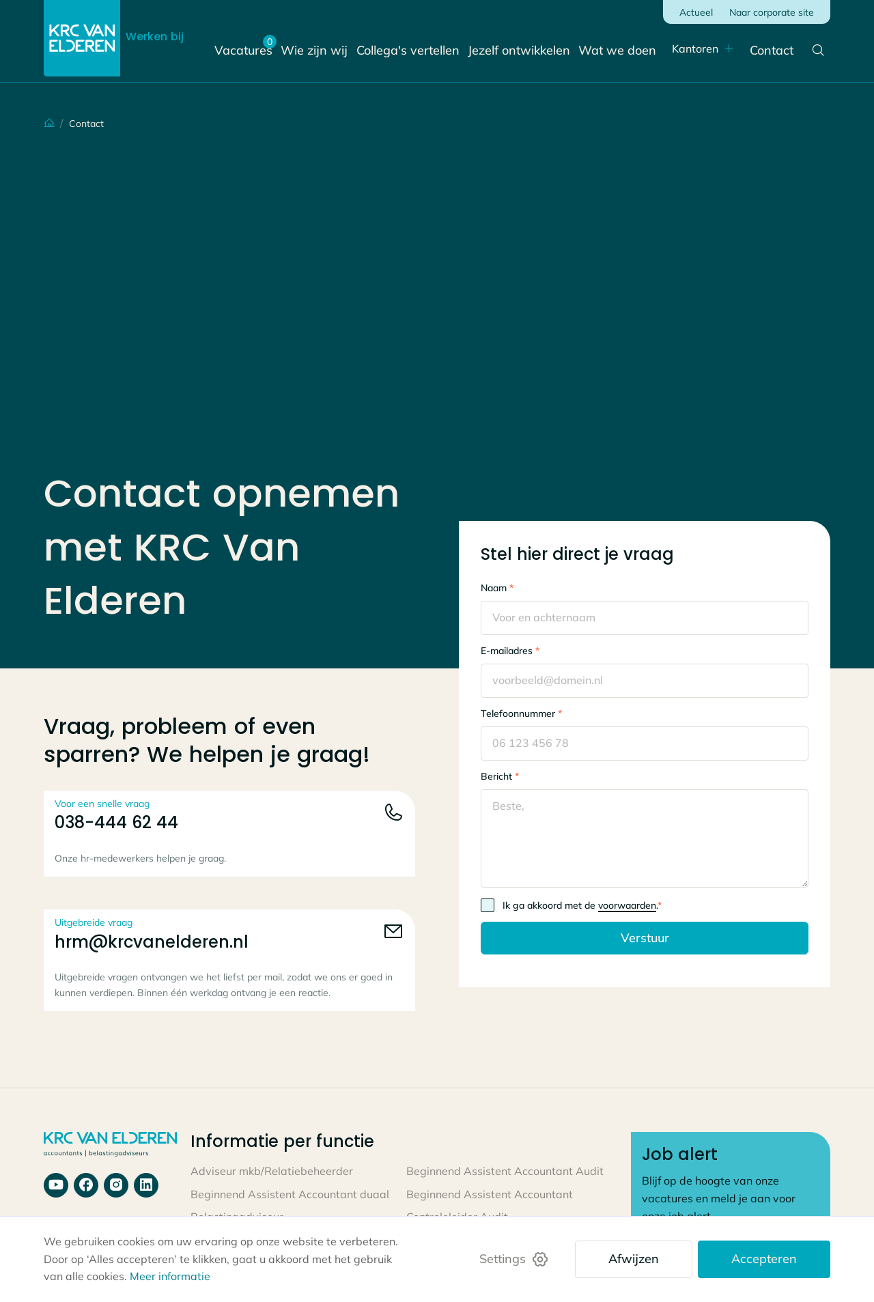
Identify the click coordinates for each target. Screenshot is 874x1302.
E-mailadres (510, 650)
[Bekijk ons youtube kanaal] (56, 1185)
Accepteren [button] (764, 1258)
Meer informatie (170, 1276)
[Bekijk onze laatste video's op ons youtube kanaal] (116, 1185)
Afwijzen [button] (633, 1258)
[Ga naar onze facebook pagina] (86, 1185)
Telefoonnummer (521, 713)
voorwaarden (627, 905)
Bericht (500, 776)
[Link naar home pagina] (110, 1145)
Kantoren (685, 48)
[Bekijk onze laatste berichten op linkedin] (146, 1185)
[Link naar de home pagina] (82, 38)
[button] (693, 49)
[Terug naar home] (34, 123)
